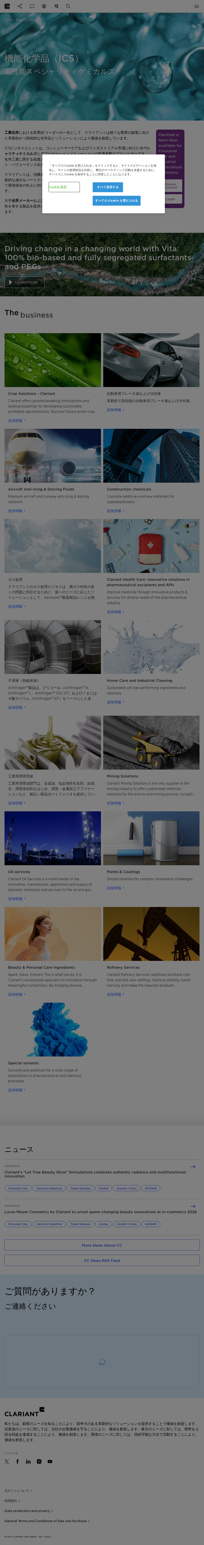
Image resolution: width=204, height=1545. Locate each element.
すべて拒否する (108, 187)
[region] (103, 183)
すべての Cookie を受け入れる (116, 200)
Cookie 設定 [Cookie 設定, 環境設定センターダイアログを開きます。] (58, 187)
